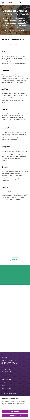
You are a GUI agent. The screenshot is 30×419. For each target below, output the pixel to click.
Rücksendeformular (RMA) (9, 393)
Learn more (5, 407)
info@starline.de (6, 371)
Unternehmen (17, 7)
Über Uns (10, 7)
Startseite (4, 7)
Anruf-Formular (6, 383)
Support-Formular (7, 388)
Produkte (4, 390)
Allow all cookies (15, 411)
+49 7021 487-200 (6, 369)
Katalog (4, 385)
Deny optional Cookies (15, 415)
